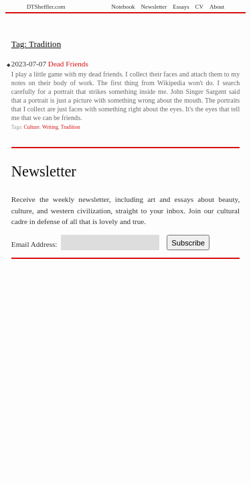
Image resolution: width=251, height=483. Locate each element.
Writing (50, 127)
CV (199, 6)
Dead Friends (68, 64)
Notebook (123, 6)
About (217, 6)
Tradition (70, 127)
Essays (181, 6)
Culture (31, 127)
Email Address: (34, 244)
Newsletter (154, 6)
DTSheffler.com (46, 6)
